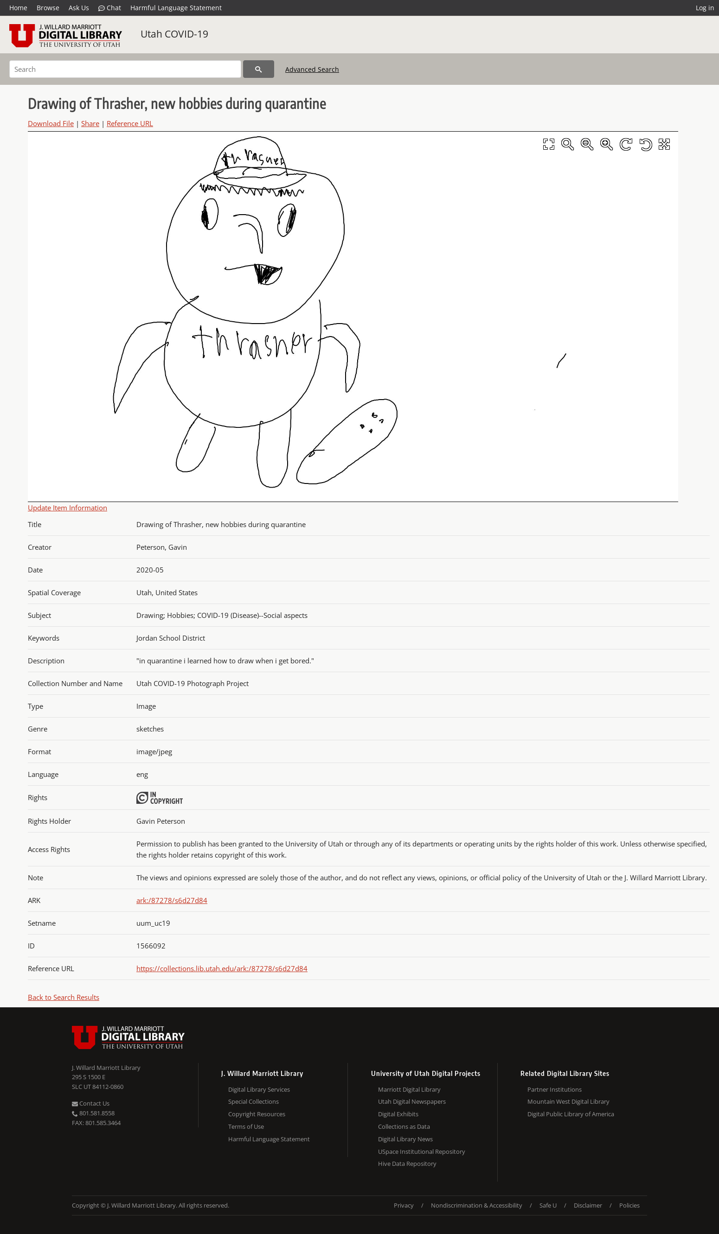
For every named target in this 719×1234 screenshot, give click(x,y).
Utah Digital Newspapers (412, 1101)
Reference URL (130, 123)
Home (18, 7)
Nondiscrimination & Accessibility (476, 1205)
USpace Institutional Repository (421, 1151)
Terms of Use (246, 1126)
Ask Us (79, 7)
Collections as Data (404, 1126)
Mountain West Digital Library (568, 1101)
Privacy (404, 1205)
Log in (705, 7)
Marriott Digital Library (409, 1089)
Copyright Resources (256, 1114)
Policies (629, 1205)
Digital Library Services (259, 1089)
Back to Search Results (63, 997)
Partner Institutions (554, 1089)
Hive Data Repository (407, 1163)
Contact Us (90, 1103)
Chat (109, 8)
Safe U (548, 1205)
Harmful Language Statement (176, 7)
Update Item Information (67, 507)
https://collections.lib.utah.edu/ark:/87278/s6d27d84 (222, 968)
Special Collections (253, 1101)
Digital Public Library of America (570, 1114)
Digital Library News (405, 1139)
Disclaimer (588, 1205)
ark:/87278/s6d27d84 (171, 900)
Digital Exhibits (398, 1114)
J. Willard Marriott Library (106, 1067)
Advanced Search (312, 69)
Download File (51, 123)
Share (90, 123)
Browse (48, 7)
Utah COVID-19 (174, 33)
